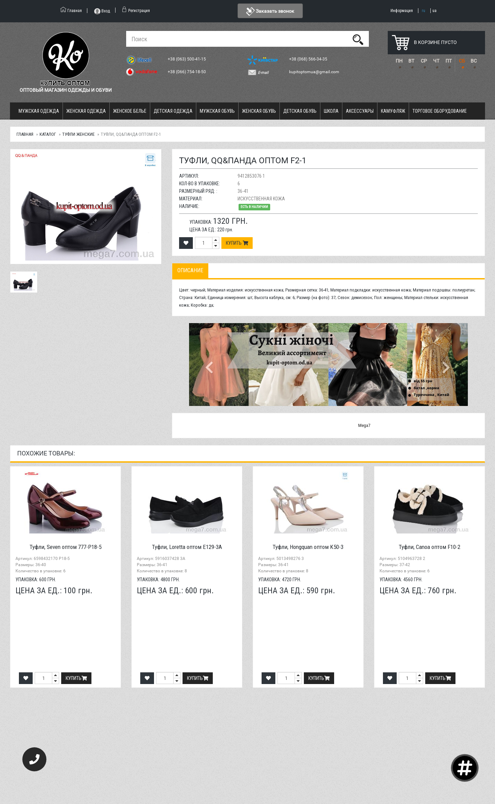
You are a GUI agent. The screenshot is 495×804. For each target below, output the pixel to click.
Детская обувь (300, 111)
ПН (399, 61)
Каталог (48, 134)
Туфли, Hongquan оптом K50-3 (308, 546)
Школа (331, 111)
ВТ (411, 61)
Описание (190, 270)
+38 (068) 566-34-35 (308, 59)
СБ (462, 61)
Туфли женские (78, 134)
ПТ (449, 61)
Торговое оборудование (439, 111)
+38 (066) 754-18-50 (187, 71)
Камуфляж (393, 111)
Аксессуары (360, 111)
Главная (24, 134)
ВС (474, 61)
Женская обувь (259, 111)
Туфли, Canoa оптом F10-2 (429, 546)
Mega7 (364, 425)
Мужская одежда (39, 111)
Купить (237, 243)
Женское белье (129, 111)
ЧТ (436, 61)
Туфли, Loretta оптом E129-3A (187, 546)
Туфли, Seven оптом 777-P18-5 (65, 546)
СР (424, 61)
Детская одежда (173, 111)
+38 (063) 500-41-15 (187, 59)
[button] (210, 364)
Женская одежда (86, 111)
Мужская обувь (217, 111)
